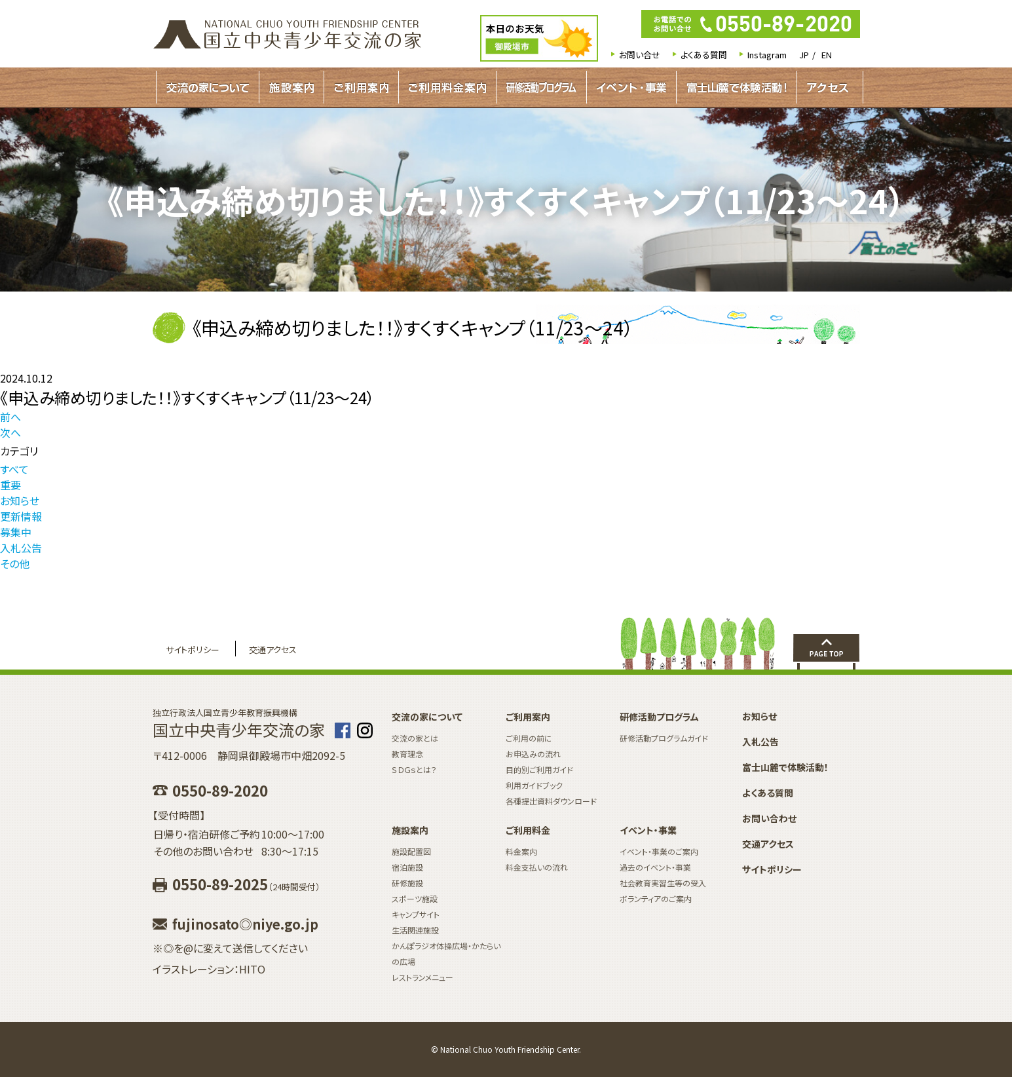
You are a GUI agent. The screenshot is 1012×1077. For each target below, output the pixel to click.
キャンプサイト (416, 914)
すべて (14, 469)
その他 (14, 563)
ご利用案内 (361, 87)
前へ (10, 417)
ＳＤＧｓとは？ (414, 769)
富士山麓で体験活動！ (736, 87)
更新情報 (21, 516)
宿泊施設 (407, 867)
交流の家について (208, 87)
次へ (10, 432)
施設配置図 (411, 851)
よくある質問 (704, 54)
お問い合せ (639, 54)
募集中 (15, 532)
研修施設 (407, 882)
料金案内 (521, 851)
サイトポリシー (192, 649)
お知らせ (19, 500)
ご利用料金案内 (447, 87)
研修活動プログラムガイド (541, 87)
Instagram (767, 54)
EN (826, 54)
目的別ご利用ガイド (539, 769)
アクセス (827, 87)
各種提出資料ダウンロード (551, 800)
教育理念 (407, 753)
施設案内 (291, 87)
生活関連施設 (415, 929)
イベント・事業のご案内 (659, 851)
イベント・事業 (631, 87)
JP (804, 54)
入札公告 (21, 548)
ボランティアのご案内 (656, 898)
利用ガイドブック (534, 785)
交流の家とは (415, 738)
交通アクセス (273, 649)
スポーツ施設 (415, 898)
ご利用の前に (529, 738)
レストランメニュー (422, 977)
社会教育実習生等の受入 (663, 882)
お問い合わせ (769, 818)
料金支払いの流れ (537, 867)
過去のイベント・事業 (655, 867)
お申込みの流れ (533, 753)
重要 (10, 485)
